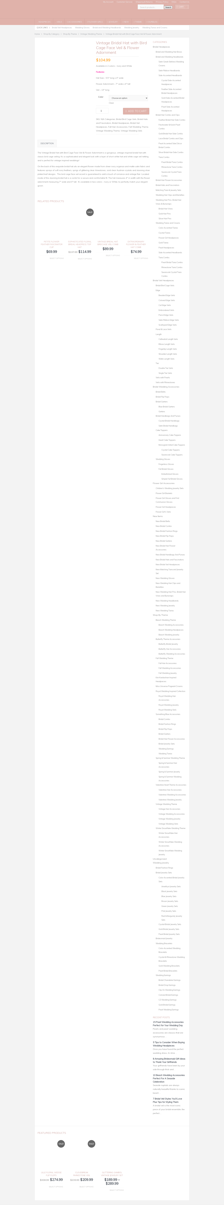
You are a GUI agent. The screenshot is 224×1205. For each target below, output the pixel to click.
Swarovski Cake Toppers (172, 455)
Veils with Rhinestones (165, 382)
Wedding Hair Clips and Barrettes (170, 195)
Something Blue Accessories (168, 714)
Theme (138, 22)
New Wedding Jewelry (165, 605)
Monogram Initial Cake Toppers (172, 445)
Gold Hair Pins (165, 214)
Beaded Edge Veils (167, 295)
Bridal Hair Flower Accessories (169, 180)
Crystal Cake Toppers (170, 450)
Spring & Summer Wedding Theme (170, 758)
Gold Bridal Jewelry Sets (169, 929)
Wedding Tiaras (165, 753)
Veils (59, 22)
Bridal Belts (161, 392)
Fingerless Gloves (166, 464)
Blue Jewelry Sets (168, 896)
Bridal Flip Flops (162, 397)
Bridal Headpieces (120, 123)
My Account (108, 2)
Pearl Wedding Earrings (169, 1009)
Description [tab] (47, 148)
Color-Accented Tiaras (168, 228)
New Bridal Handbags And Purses (170, 554)
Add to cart (137, 111)
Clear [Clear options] (111, 103)
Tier (157, 363)
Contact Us (184, 2)
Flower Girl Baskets (164, 493)
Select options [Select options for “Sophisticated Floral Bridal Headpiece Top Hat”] (85, 263)
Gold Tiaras (163, 242)
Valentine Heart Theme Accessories (171, 785)
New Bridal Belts (163, 521)
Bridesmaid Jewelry (164, 938)
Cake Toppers (162, 430)
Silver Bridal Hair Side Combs (171, 152)
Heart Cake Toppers (167, 440)
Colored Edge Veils (167, 300)
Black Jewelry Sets (169, 891)
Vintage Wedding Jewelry (169, 819)
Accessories (74, 22)
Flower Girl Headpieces (169, 238)
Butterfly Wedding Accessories (172, 654)
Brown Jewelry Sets (169, 901)
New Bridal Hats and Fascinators (170, 559)
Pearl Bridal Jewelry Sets (169, 934)
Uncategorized (160, 859)
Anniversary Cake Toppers (170, 435)
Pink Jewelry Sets (168, 911)
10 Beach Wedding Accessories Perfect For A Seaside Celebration (169, 1078)
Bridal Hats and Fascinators (167, 185)
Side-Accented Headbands (170, 75)
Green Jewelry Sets (169, 906)
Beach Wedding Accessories (171, 625)
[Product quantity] (102, 111)
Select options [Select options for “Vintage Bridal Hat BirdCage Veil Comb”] (113, 260)
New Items (158, 516)
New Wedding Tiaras (165, 610)
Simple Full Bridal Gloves (172, 479)
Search (168, 7)
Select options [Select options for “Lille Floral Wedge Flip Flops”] (56, 1187)
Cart (182, 7)
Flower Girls (95, 22)
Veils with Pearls (163, 377)
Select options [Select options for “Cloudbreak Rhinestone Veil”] (86, 1187)
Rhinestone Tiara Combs (171, 167)
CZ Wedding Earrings (168, 1000)
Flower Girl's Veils (163, 512)
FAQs (174, 2)
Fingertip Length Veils (168, 349)
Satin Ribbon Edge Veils (169, 320)
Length (159, 334)
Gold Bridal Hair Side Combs (171, 133)
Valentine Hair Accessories (170, 790)
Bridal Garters (162, 401)
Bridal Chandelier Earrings (170, 980)
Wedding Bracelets (164, 943)
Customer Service (124, 2)
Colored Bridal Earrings (168, 995)
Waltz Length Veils (166, 359)
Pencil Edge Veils (166, 315)
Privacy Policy (162, 2)
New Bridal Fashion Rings (167, 531)
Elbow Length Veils (167, 344)
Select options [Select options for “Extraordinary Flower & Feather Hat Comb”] (141, 263)
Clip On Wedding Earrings (169, 990)
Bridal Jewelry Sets (167, 744)
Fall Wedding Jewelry (168, 673)
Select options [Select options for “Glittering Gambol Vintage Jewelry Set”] (117, 1190)
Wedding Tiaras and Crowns (154, 27)
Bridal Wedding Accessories (166, 386)
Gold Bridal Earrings (167, 1005)
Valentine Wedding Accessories (172, 795)
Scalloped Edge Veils (168, 325)
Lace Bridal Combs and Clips (171, 138)
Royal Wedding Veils (167, 710)
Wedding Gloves (82, 27)
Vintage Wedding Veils (131, 130)
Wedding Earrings (166, 749)
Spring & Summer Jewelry (169, 772)
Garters (162, 411)
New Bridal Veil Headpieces (168, 564)
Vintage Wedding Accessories (172, 814)
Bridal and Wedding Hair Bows (169, 52)
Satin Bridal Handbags (168, 426)
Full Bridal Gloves (166, 469)
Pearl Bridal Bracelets (168, 971)
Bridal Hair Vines (166, 209)
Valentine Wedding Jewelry (170, 800)
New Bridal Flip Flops (165, 536)
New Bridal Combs (164, 526)
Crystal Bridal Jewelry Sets (170, 924)
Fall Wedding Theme (138, 127)
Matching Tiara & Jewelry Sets (168, 190)
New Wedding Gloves (165, 578)
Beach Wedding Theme (166, 620)
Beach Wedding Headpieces (171, 630)
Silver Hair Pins (165, 218)
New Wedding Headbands (167, 601)
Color (100, 97)
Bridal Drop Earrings (167, 985)
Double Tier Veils (166, 368)
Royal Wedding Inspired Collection (170, 691)
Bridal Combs (164, 719)
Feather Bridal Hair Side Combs (172, 120)
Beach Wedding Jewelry (169, 635)
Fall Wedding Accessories (170, 668)
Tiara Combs (164, 157)
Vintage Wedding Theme (108, 130)
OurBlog (152, 22)
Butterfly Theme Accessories (168, 639)
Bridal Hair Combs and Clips (168, 115)
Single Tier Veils (165, 373)
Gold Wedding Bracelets (169, 966)
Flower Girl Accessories (164, 483)
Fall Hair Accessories (118, 127)
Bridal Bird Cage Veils (126, 119)
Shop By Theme (160, 615)
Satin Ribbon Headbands (169, 70)
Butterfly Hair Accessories (170, 649)
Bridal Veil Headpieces (62, 27)
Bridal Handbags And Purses (168, 416)
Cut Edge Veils (165, 305)
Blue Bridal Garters (167, 406)
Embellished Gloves (169, 474)
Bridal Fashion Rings (167, 724)
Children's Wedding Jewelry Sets (170, 488)
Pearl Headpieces (166, 247)
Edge (158, 290)
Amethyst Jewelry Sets (171, 886)
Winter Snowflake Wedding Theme (170, 828)
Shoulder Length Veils (168, 354)
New (126, 22)
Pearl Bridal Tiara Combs (172, 162)
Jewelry (113, 22)
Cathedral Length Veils (168, 339)
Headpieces (44, 22)
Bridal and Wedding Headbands (107, 27)
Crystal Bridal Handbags (169, 421)
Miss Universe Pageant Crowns (169, 686)
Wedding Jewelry (131, 27)
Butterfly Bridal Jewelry (168, 644)
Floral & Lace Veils (163, 329)
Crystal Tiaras (164, 233)
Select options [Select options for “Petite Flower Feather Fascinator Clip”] (57, 263)
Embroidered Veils (166, 310)
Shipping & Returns (144, 2)
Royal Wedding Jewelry (169, 705)
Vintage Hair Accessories (169, 809)
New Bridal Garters (164, 541)
